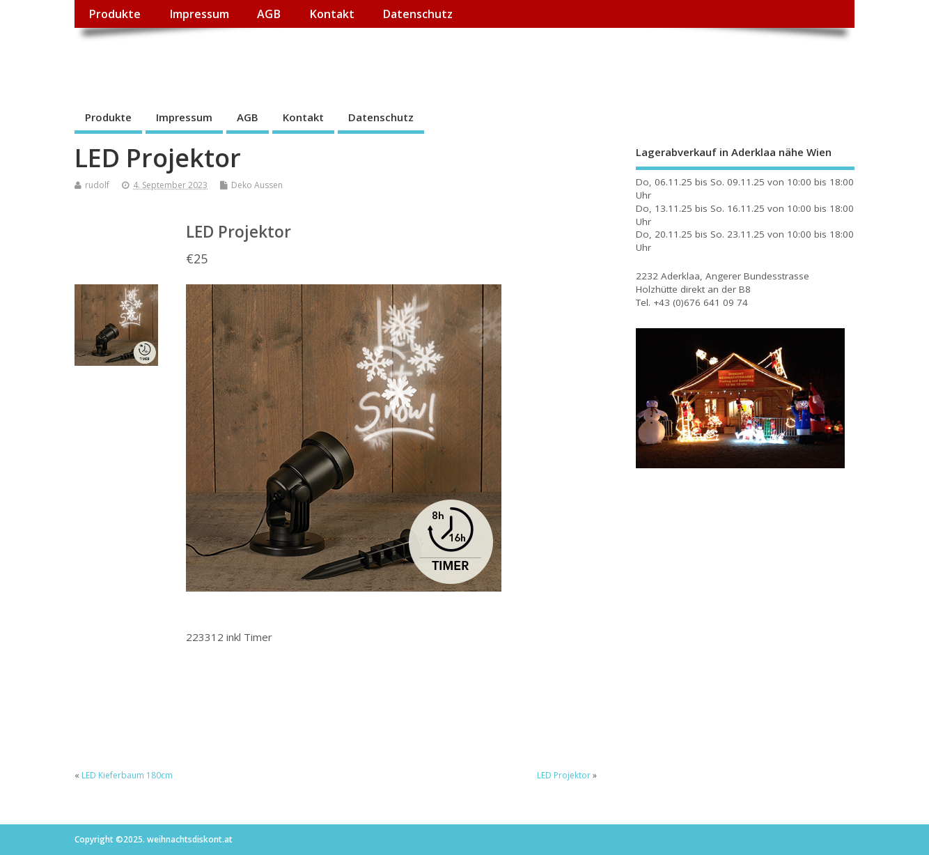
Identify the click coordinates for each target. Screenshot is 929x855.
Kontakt (331, 14)
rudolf (97, 185)
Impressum (199, 14)
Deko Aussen (257, 185)
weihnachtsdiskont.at (199, 60)
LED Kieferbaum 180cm (127, 775)
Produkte (114, 14)
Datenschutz (417, 14)
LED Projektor (564, 775)
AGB (269, 14)
